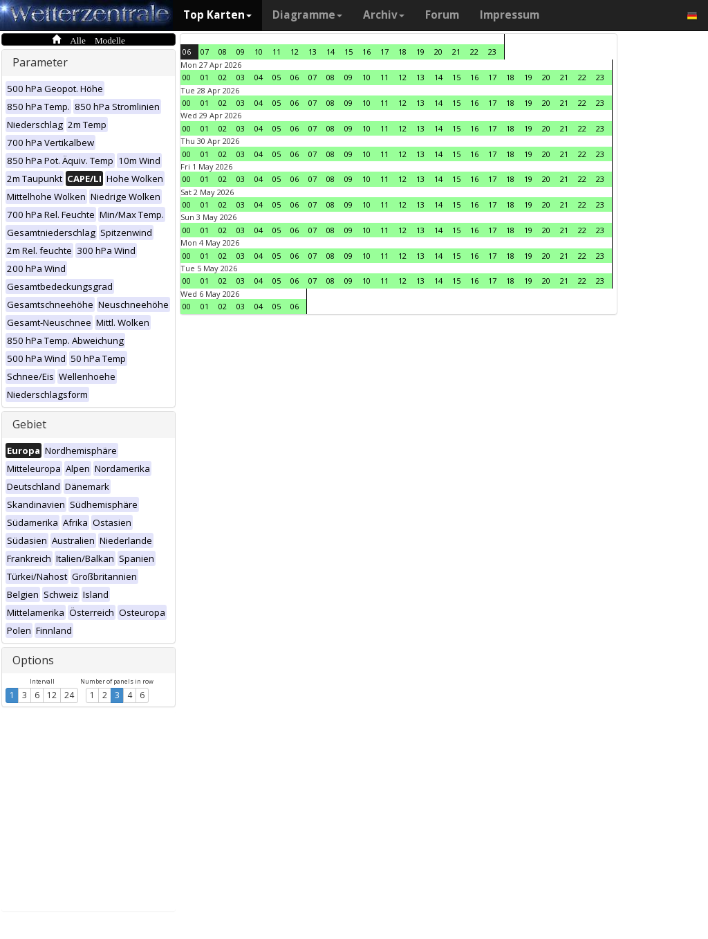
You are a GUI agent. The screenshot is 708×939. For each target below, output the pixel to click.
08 (222, 51)
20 (438, 51)
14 (330, 51)
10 (258, 51)
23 (492, 51)
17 (384, 51)
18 (402, 51)
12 (52, 695)
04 (258, 77)
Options (33, 660)
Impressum (509, 15)
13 (312, 51)
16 (366, 51)
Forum (442, 15)
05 (276, 77)
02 (222, 77)
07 (205, 51)
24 (69, 695)
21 (456, 51)
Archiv (383, 15)
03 (240, 77)
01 (205, 77)
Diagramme (307, 15)
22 (474, 51)
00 (187, 77)
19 (420, 51)
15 (348, 51)
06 (187, 51)
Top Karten (217, 15)
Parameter (40, 62)
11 (276, 51)
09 (240, 51)
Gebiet (29, 424)
